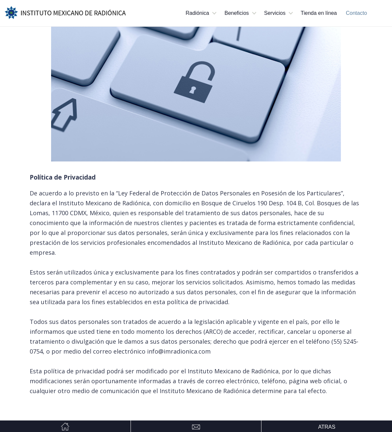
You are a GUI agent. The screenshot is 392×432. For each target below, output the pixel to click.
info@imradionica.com (179, 351)
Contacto (356, 13)
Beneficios (237, 13)
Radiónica (197, 13)
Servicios (275, 13)
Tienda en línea (319, 13)
